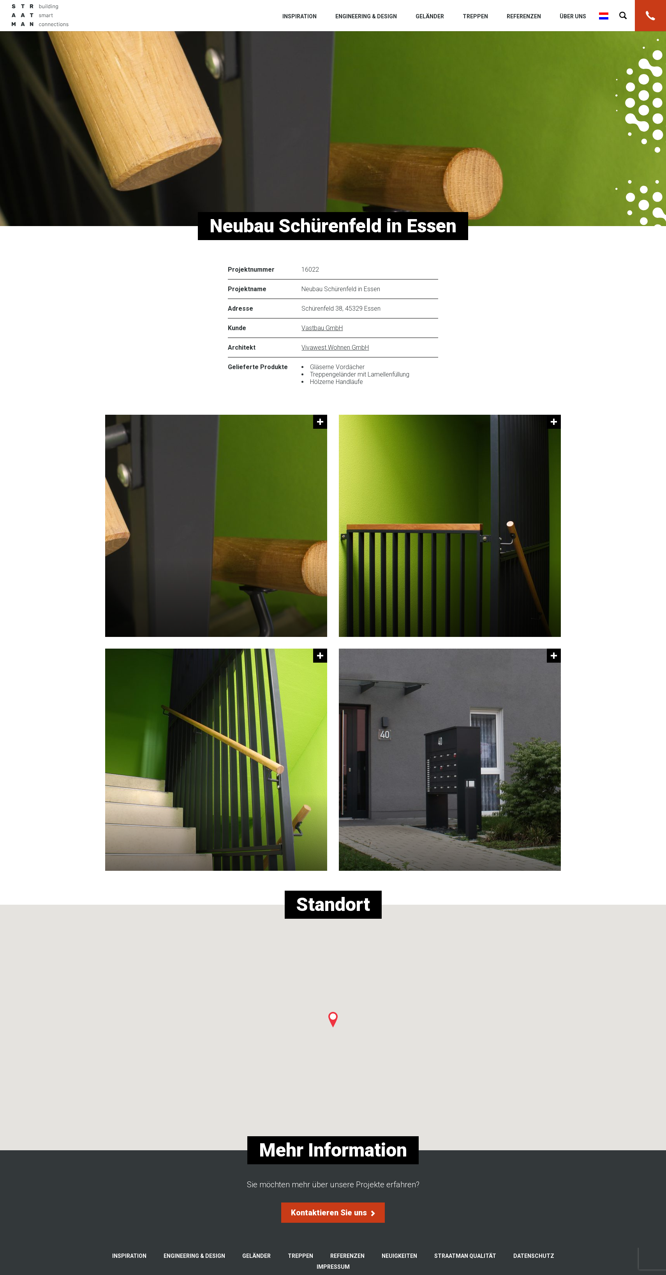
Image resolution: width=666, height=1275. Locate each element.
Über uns (573, 16)
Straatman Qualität (465, 1256)
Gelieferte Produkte (258, 367)
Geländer (430, 16)
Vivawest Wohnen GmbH (335, 347)
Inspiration (299, 16)
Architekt (241, 347)
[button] (333, 1019)
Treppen (475, 16)
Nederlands (603, 15)
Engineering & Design (366, 16)
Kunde (237, 328)
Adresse (240, 308)
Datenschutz (533, 1256)
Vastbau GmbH (322, 328)
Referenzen (524, 16)
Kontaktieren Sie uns (333, 1212)
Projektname (247, 289)
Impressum (333, 1267)
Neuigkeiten (399, 1256)
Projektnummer (251, 269)
